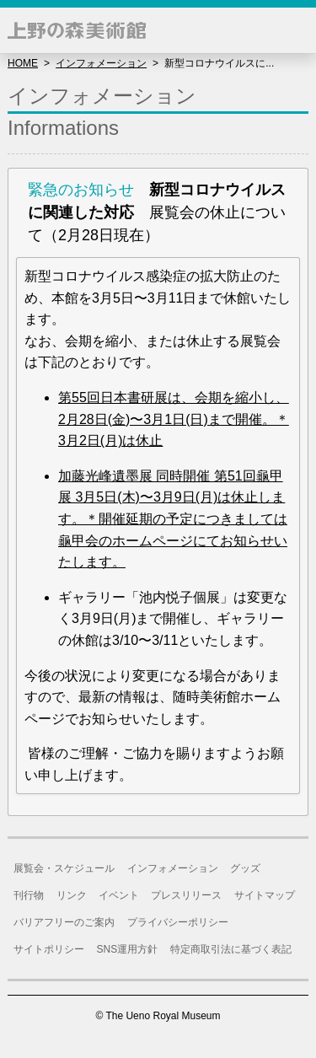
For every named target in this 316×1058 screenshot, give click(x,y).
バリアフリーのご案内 (64, 922)
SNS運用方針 (127, 949)
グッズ (245, 868)
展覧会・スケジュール (64, 868)
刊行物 (28, 895)
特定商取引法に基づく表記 (231, 949)
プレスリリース (186, 895)
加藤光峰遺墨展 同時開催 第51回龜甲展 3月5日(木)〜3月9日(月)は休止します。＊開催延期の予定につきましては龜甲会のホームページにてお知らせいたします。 (172, 519)
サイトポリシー (48, 949)
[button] (293, 30)
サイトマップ (264, 895)
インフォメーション (101, 63)
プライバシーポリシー (177, 922)
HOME (23, 63)
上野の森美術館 (77, 30)
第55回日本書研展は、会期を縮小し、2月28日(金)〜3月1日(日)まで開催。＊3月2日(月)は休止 (173, 419)
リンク (71, 895)
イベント (119, 895)
